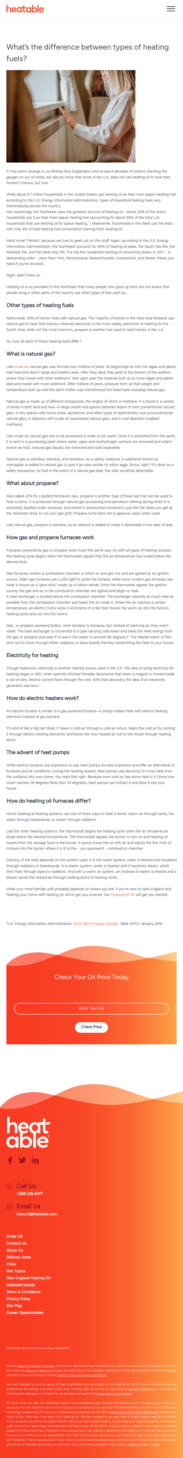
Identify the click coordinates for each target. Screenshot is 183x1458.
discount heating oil (38, 1370)
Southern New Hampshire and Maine (81, 1374)
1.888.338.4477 (30, 1193)
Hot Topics (15, 1271)
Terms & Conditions (23, 1292)
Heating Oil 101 (123, 894)
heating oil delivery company (36, 1365)
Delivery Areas (18, 1257)
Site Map (14, 1305)
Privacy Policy (18, 1298)
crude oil (21, 366)
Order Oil (14, 1236)
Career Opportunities (24, 1312)
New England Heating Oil (28, 1278)
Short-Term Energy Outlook (95, 923)
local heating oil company (115, 1393)
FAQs (11, 1264)
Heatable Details (20, 1285)
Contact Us (16, 1243)
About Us (14, 1250)
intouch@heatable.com (37, 1214)
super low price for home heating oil (133, 1411)
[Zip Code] (91, 1009)
